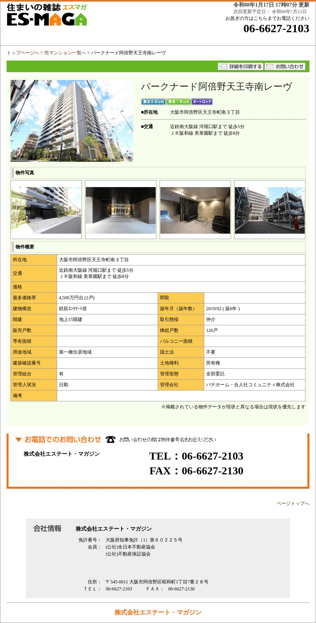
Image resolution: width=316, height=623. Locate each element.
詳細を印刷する (241, 66)
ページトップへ (293, 503)
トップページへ (23, 53)
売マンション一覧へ (65, 53)
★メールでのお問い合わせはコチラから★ (285, 66)
